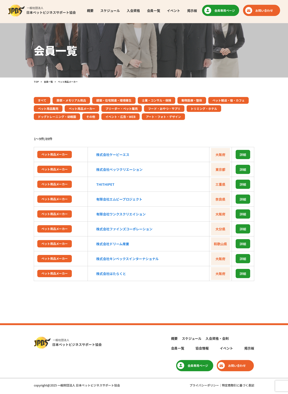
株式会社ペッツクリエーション (119, 169)
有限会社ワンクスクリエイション (121, 214)
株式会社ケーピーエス (112, 154)
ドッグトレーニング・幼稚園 (57, 116)
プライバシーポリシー (204, 385)
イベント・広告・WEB (120, 116)
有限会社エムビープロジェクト (119, 199)
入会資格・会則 (217, 338)
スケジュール (110, 10)
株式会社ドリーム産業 (112, 243)
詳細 (243, 154)
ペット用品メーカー (82, 108)
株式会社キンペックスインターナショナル (127, 258)
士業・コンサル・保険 (156, 100)
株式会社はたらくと (111, 273)
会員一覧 (153, 10)
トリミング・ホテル (204, 108)
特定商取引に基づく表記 (238, 385)
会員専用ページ (220, 10)
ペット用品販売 (48, 108)
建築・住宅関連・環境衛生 (114, 100)
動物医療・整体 (191, 100)
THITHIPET (105, 184)
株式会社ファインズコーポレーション (124, 228)
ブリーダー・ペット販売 (121, 108)
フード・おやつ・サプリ (164, 108)
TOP (36, 81)
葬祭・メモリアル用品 (71, 100)
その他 (90, 116)
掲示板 (192, 10)
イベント (173, 10)
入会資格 (133, 10)
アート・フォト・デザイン (163, 116)
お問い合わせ (260, 10)
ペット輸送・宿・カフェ (228, 100)
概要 (89, 10)
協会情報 (202, 348)
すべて (42, 100)
